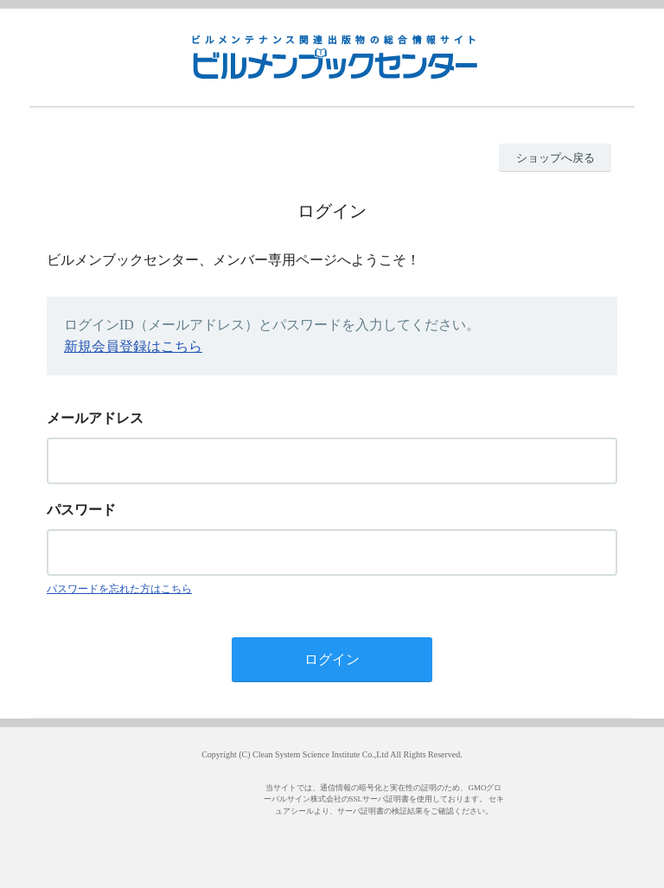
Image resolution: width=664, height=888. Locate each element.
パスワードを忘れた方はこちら (119, 589)
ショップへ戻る (555, 157)
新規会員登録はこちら (133, 346)
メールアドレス (95, 418)
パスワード (81, 509)
